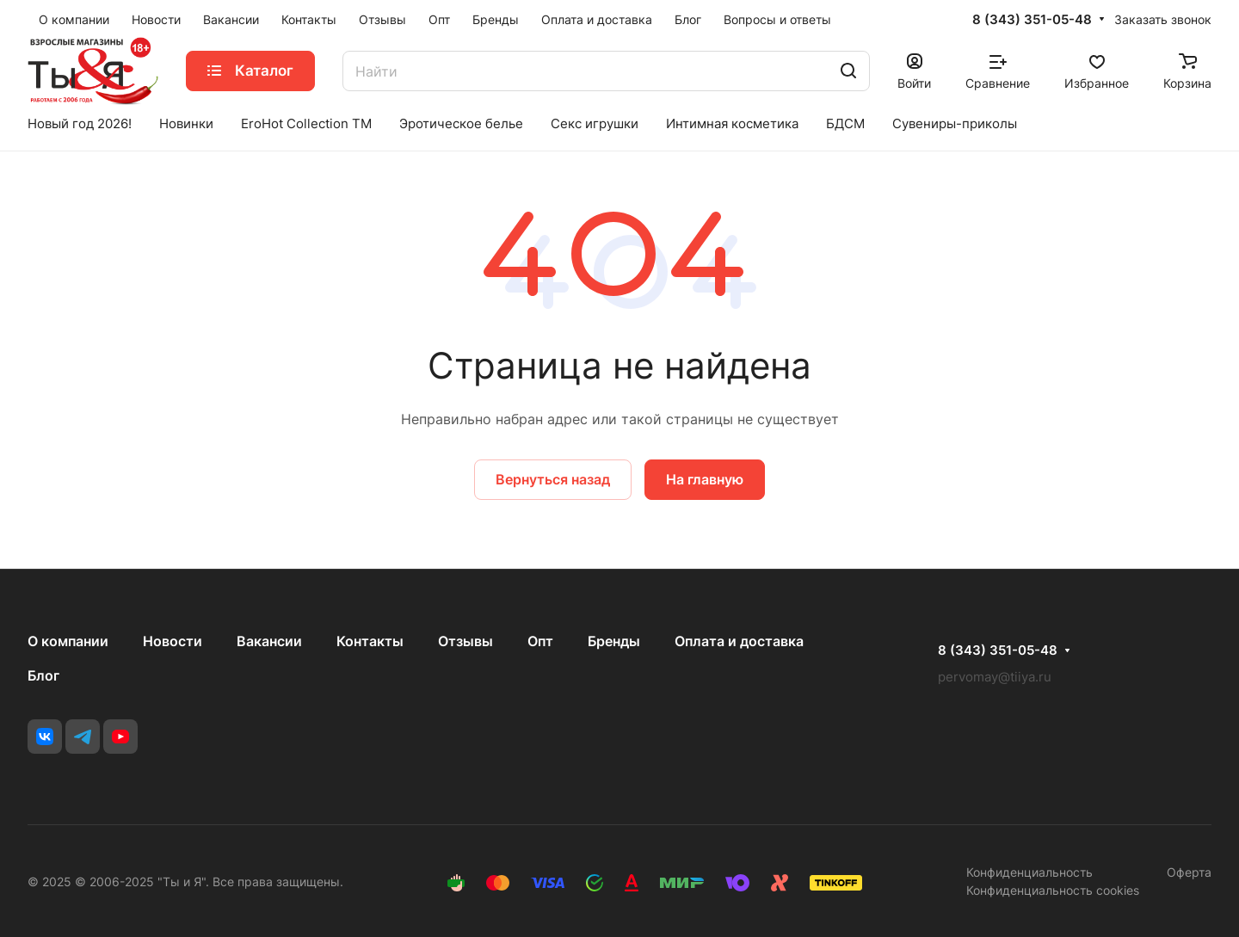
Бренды (614, 641)
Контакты (370, 641)
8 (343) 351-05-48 (1032, 20)
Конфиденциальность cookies (1052, 890)
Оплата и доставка (739, 641)
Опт (540, 641)
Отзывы (465, 641)
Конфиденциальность (1029, 872)
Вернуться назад (553, 479)
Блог (43, 675)
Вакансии (269, 641)
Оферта (1189, 872)
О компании (68, 641)
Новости (172, 641)
